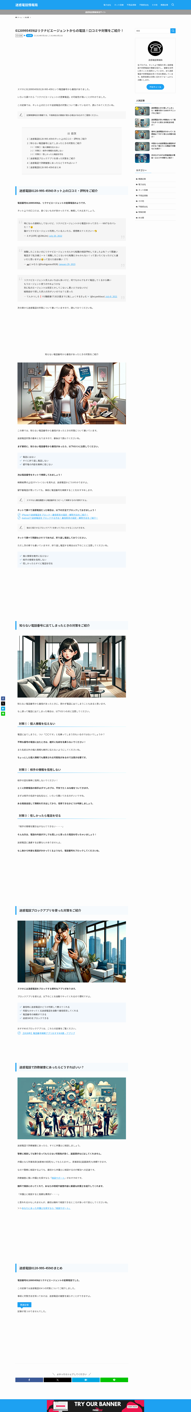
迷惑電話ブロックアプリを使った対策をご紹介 (52, 158)
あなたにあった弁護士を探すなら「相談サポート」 (46, 1208)
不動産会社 (143, 206)
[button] (29, 1380)
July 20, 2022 (55, 235)
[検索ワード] (155, 30)
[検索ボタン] (173, 5)
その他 (141, 201)
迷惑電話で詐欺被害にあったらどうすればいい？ (53, 162)
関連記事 (142, 179)
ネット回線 (143, 190)
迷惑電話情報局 (26, 4)
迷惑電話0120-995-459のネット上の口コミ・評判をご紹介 (58, 138)
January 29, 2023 (67, 264)
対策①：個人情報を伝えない (47, 147)
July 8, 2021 (111, 296)
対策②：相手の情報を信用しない (49, 150)
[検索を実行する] (173, 30)
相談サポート (58, 1177)
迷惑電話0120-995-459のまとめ (45, 167)
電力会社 (142, 184)
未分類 (29, 35)
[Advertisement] (71, 64)
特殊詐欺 (142, 212)
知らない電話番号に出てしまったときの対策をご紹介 (55, 143)
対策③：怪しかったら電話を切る (49, 154)
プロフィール (155, 87)
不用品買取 (143, 195)
